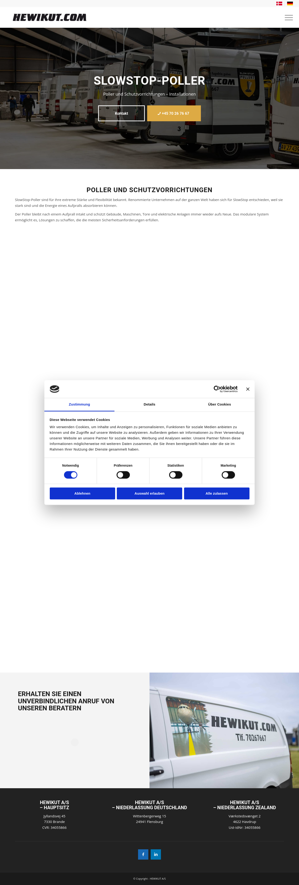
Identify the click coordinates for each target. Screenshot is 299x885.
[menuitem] (279, 4)
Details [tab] (149, 404)
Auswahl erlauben (149, 494)
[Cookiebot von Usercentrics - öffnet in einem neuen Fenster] (217, 388)
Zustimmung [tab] (79, 404)
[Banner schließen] (247, 389)
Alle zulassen (217, 494)
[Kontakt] (121, 113)
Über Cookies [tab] (219, 404)
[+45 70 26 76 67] (174, 113)
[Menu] (287, 17)
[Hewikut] (88, 17)
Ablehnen (82, 494)
